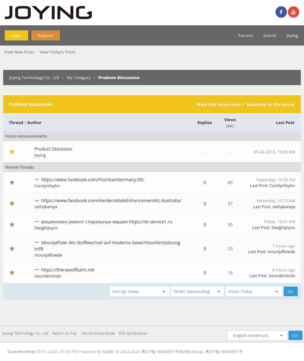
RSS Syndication (133, 333)
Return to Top (65, 333)
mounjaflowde (48, 255)
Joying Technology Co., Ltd (34, 77)
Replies (204, 122)
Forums (245, 35)
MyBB (108, 351)
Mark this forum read (219, 104)
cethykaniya (46, 206)
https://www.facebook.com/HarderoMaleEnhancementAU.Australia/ (111, 200)
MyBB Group (191, 351)
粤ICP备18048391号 (160, 351)
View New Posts (19, 52)
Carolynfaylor (47, 186)
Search (269, 35)
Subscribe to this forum (270, 104)
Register (45, 35)
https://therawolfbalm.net (67, 270)
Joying (292, 35)
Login (16, 35)
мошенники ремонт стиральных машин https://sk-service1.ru (107, 222)
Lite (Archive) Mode (98, 333)
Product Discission (54, 149)
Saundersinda (48, 276)
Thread (16, 122)
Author (34, 122)
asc (230, 125)
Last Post (285, 122)
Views (230, 119)
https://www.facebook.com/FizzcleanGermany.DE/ (92, 180)
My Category (79, 77)
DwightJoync (46, 228)
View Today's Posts (58, 52)
